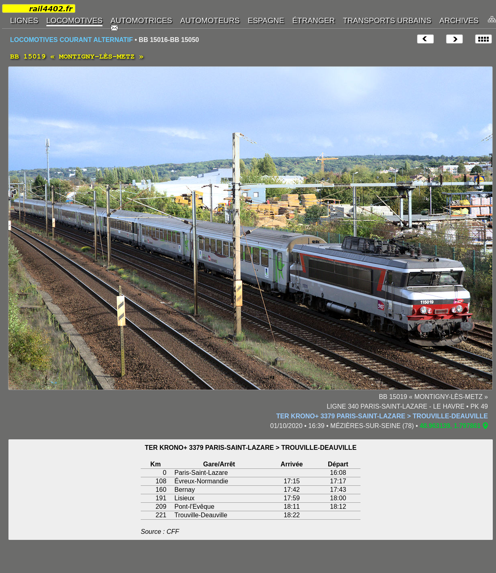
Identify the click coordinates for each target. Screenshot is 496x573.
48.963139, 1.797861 (450, 425)
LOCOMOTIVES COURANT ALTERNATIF (71, 39)
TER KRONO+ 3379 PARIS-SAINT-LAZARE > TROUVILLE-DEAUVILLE (382, 416)
